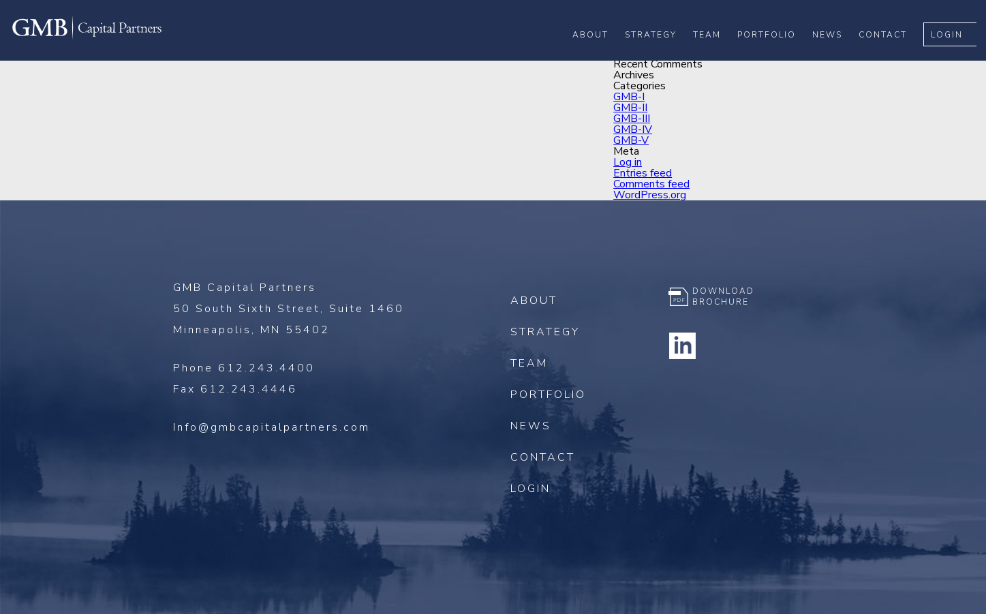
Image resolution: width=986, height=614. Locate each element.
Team (716, 55)
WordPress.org (649, 194)
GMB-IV (632, 129)
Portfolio (776, 55)
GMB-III (631, 118)
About (600, 55)
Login (956, 55)
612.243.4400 (266, 367)
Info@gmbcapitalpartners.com (271, 427)
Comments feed (651, 183)
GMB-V (631, 140)
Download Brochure (723, 296)
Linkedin (682, 345)
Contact (892, 55)
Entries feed (642, 173)
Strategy (660, 55)
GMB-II (630, 107)
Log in (627, 162)
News (837, 55)
